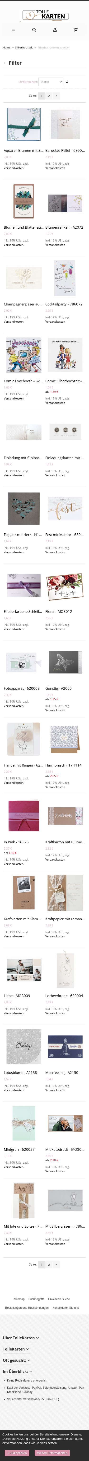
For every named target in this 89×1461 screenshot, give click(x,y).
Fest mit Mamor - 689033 (66, 534)
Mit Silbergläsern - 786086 (67, 1226)
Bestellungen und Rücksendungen (27, 1307)
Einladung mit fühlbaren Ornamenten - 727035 (42, 457)
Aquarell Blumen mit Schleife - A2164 (34, 150)
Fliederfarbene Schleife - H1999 (29, 611)
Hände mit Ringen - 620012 (26, 765)
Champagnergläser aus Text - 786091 (34, 304)
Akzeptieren (18, 1453)
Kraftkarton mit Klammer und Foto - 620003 (40, 918)
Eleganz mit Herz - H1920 (24, 534)
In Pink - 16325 (16, 842)
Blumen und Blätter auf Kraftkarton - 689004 (40, 227)
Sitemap (19, 1299)
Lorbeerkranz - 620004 (64, 995)
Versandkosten (13, 168)
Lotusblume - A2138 (20, 1072)
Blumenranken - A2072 (64, 227)
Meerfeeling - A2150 (61, 1072)
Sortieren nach (28, 82)
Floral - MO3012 (58, 611)
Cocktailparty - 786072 (64, 304)
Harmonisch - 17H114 (63, 765)
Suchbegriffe (36, 1299)
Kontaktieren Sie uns (65, 1307)
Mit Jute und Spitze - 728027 (27, 1226)
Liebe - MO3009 (17, 995)
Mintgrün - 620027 (19, 1149)
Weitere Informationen (52, 1453)
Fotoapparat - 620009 (22, 688)
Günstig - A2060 (58, 688)
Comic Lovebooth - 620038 (26, 380)
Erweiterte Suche (59, 1299)
